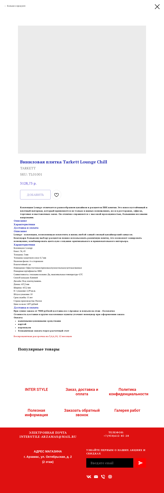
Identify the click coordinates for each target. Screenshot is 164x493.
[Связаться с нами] (110, 476)
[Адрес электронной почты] (96, 476)
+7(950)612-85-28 (116, 435)
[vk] (89, 476)
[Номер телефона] (103, 476)
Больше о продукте (16, 5)
